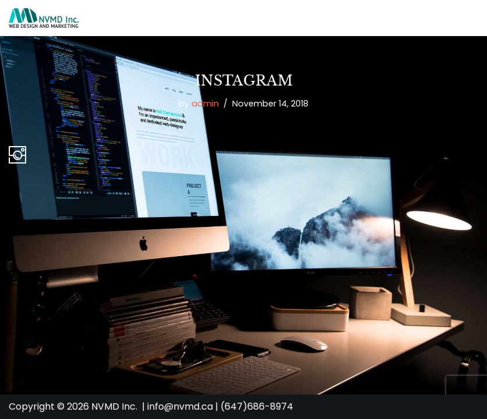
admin (205, 103)
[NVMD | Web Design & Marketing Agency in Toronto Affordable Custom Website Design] (44, 18)
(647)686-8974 (257, 406)
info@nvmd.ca (180, 406)
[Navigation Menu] (464, 18)
